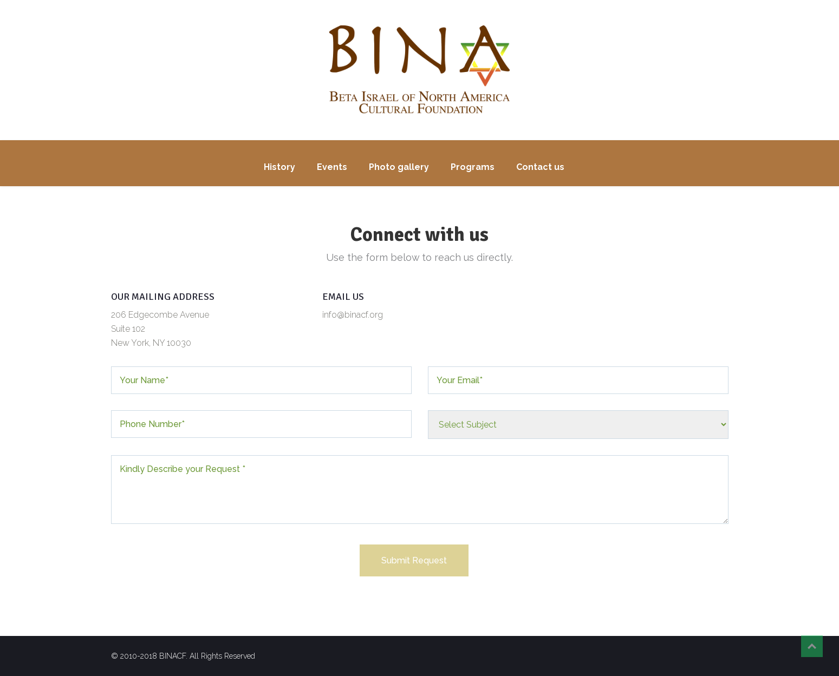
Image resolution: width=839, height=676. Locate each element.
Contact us (540, 167)
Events (332, 167)
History (279, 167)
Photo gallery (399, 167)
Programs (473, 167)
